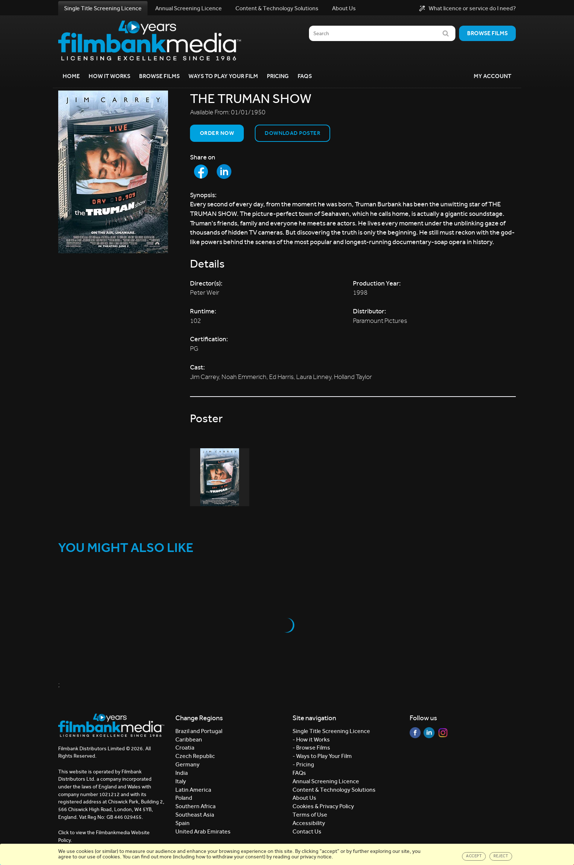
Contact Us (306, 831)
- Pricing (303, 764)
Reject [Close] (500, 856)
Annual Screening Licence (188, 8)
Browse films (487, 33)
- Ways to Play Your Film (322, 755)
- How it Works (311, 739)
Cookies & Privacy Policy (323, 806)
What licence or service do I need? (467, 8)
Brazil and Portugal (198, 731)
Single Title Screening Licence (103, 8)
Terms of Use (309, 814)
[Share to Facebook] (201, 171)
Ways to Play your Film (223, 76)
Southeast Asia (194, 814)
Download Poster (292, 133)
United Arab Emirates (203, 831)
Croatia (184, 747)
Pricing (278, 76)
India (181, 772)
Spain (182, 823)
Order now (217, 133)
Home (71, 76)
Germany (187, 764)
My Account (492, 76)
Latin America (193, 789)
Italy (180, 781)
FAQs (305, 76)
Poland (183, 797)
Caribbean (188, 739)
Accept (474, 856)
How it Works (109, 76)
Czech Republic (195, 755)
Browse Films (159, 76)
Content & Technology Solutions (276, 8)
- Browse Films (311, 747)
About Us (344, 8)
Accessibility (308, 823)
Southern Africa (195, 806)
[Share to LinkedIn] (224, 171)
